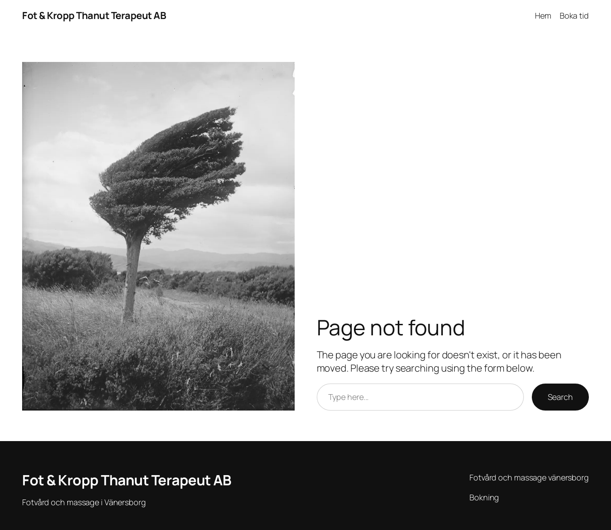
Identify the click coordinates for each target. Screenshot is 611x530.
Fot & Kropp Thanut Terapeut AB (94, 15)
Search (560, 397)
